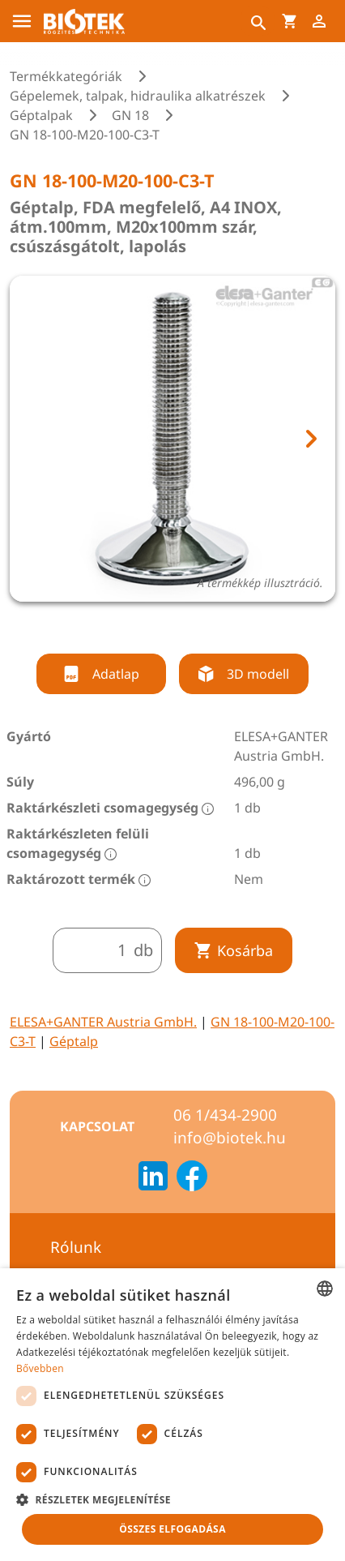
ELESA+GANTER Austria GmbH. (103, 1022)
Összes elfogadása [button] (172, 1529)
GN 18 (130, 115)
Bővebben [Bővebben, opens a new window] (40, 1368)
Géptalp (73, 1041)
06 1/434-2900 (225, 1115)
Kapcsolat (97, 1126)
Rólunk (75, 1247)
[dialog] (172, 1414)
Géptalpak (41, 115)
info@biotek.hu (229, 1137)
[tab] (158, 622)
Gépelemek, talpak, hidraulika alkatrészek (138, 96)
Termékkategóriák (66, 76)
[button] (172, 1499)
